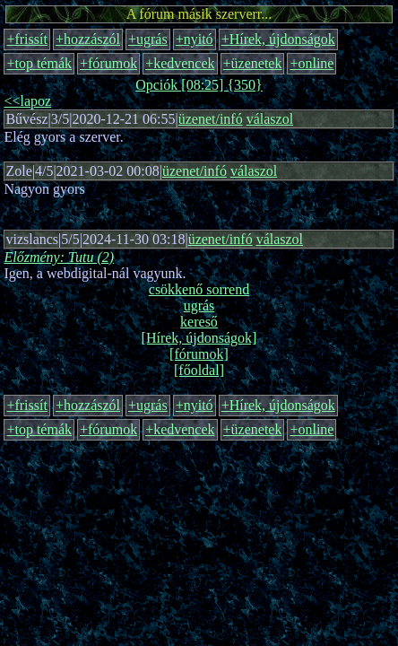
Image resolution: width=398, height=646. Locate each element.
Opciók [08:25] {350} (199, 84)
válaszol (270, 119)
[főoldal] (199, 370)
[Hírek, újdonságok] (199, 337)
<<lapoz (27, 101)
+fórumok (108, 63)
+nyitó (194, 39)
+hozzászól (88, 39)
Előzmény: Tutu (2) (59, 257)
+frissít (26, 39)
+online (311, 63)
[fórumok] (199, 354)
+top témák (39, 63)
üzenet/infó (210, 119)
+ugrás (148, 39)
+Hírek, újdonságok (278, 39)
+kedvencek (179, 63)
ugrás (199, 305)
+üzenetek (252, 63)
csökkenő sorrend (199, 289)
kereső (199, 321)
